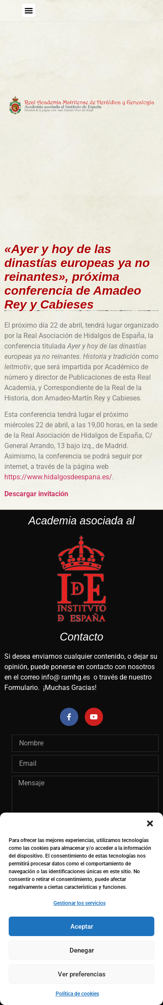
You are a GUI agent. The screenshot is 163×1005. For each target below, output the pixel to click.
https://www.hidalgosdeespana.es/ (58, 477)
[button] (150, 823)
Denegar (82, 950)
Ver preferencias (82, 974)
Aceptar (81, 926)
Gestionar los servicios (79, 903)
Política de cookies (77, 994)
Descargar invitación (36, 494)
